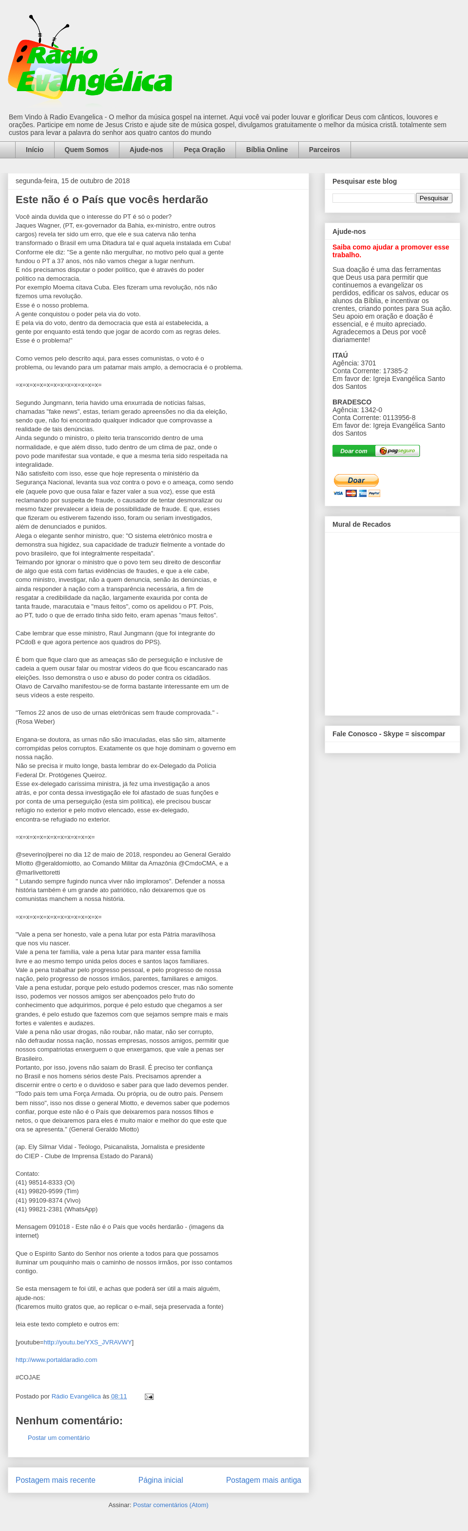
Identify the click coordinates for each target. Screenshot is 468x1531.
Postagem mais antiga (263, 1480)
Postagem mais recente (56, 1480)
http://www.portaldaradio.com (57, 1359)
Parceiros (324, 149)
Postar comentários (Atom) (171, 1505)
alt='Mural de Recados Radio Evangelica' (392, 621)
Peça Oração (204, 149)
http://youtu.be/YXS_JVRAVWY (87, 1342)
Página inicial (160, 1480)
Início (35, 149)
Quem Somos (87, 149)
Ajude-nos (146, 149)
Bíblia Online (267, 149)
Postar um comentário (59, 1437)
